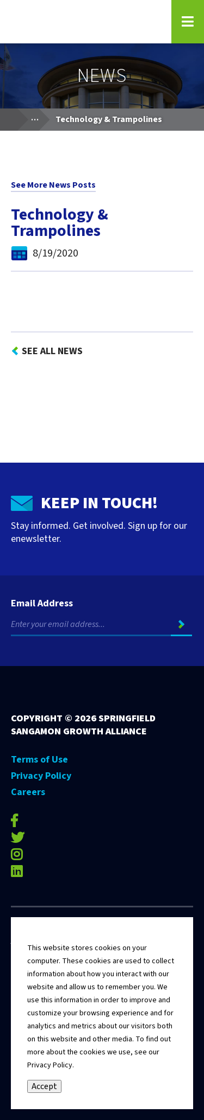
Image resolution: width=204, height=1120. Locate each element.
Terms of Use (39, 759)
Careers (28, 792)
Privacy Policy (41, 776)
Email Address (42, 603)
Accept (44, 1086)
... (40, 117)
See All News (52, 351)
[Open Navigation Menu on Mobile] (187, 21)
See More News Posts (53, 185)
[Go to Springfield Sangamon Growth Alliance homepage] (84, 21)
